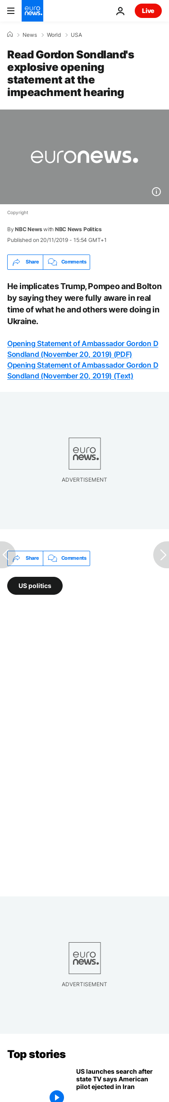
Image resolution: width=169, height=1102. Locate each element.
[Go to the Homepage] (32, 11)
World (54, 35)
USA (76, 35)
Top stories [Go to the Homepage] (36, 1054)
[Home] (10, 34)
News (30, 35)
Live (148, 10)
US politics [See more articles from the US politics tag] (34, 585)
